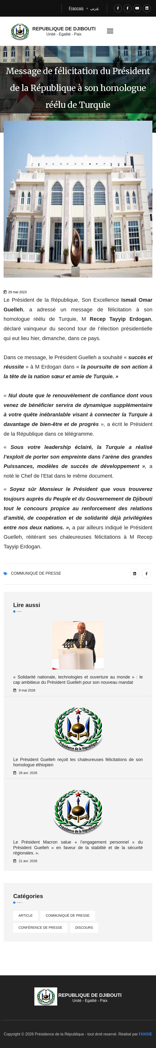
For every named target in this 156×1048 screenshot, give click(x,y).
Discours (84, 927)
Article (26, 915)
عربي (94, 8)
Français (76, 8)
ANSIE (146, 1034)
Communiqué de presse (36, 573)
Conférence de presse (40, 927)
